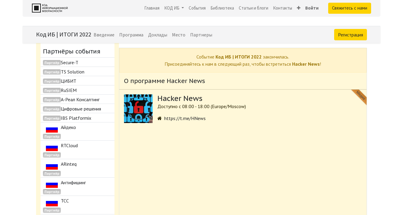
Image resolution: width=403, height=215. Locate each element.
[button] (298, 8)
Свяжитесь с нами (349, 8)
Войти (312, 8)
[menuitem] (152, 8)
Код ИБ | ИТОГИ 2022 (63, 34)
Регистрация (350, 35)
